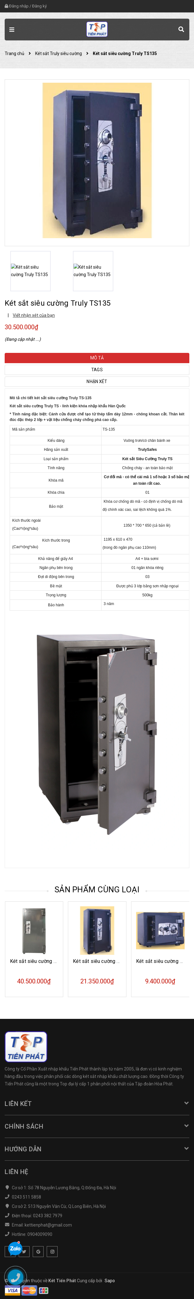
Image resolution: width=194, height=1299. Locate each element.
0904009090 (39, 1234)
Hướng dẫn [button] (97, 1149)
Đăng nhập (19, 6)
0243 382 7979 (47, 1215)
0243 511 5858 (26, 1197)
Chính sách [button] (97, 1126)
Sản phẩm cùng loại (97, 889)
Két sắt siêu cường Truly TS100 (108, 961)
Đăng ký (39, 6)
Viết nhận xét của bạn (34, 315)
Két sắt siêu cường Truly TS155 (45, 961)
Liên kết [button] (97, 1103)
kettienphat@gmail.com (48, 1225)
